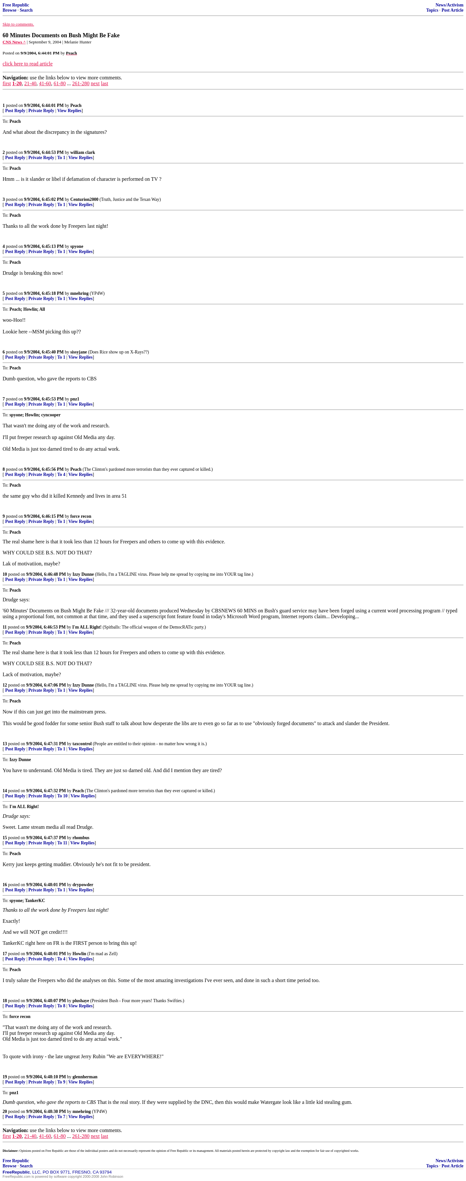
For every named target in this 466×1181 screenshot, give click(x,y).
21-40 (30, 83)
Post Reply (15, 110)
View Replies (69, 110)
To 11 (62, 842)
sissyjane (78, 352)
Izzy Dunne (83, 574)
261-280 (80, 83)
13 (5, 743)
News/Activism (449, 5)
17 (5, 953)
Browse (10, 10)
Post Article (452, 10)
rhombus (80, 837)
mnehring (79, 293)
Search (26, 10)
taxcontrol (82, 743)
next (95, 83)
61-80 (60, 83)
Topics (432, 10)
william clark (82, 152)
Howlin (79, 953)
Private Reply (41, 110)
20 (5, 1111)
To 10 (62, 795)
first (7, 83)
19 (5, 1076)
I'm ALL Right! (87, 627)
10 (5, 574)
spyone (76, 246)
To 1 (61, 157)
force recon (80, 516)
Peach (76, 105)
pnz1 (74, 399)
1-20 (17, 83)
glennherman (84, 1076)
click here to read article (28, 63)
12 (5, 685)
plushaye (80, 1000)
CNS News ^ (14, 42)
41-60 (45, 83)
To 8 (61, 1005)
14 (5, 790)
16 (5, 884)
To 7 (61, 1116)
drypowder (82, 884)
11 (5, 627)
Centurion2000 (84, 199)
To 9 (61, 1082)
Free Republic (16, 5)
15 (5, 837)
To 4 (61, 474)
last (104, 83)
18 (5, 1000)
